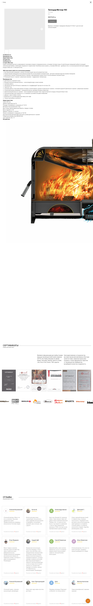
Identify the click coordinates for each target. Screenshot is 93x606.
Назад (4, 2)
